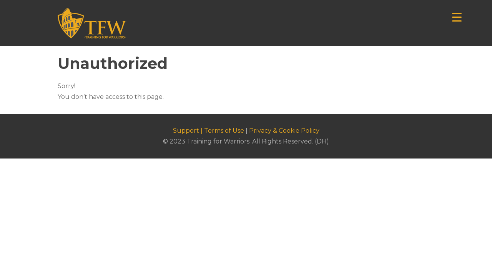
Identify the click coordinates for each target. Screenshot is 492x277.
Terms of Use (224, 130)
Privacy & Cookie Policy (284, 130)
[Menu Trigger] (456, 16)
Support (186, 130)
